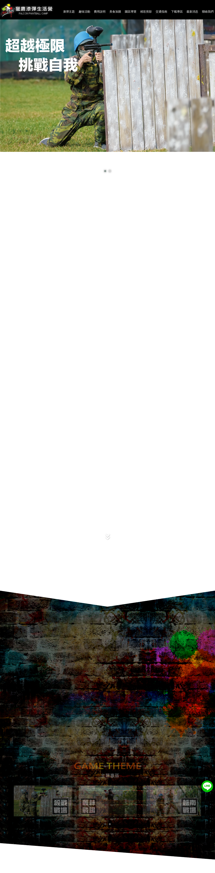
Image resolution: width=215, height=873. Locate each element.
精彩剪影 (146, 11)
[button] (105, 824)
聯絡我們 (208, 11)
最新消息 (192, 11)
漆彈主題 (69, 11)
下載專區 (177, 11)
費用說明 (100, 11)
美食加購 (115, 11)
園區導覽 (130, 11)
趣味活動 (84, 11)
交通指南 (161, 11)
